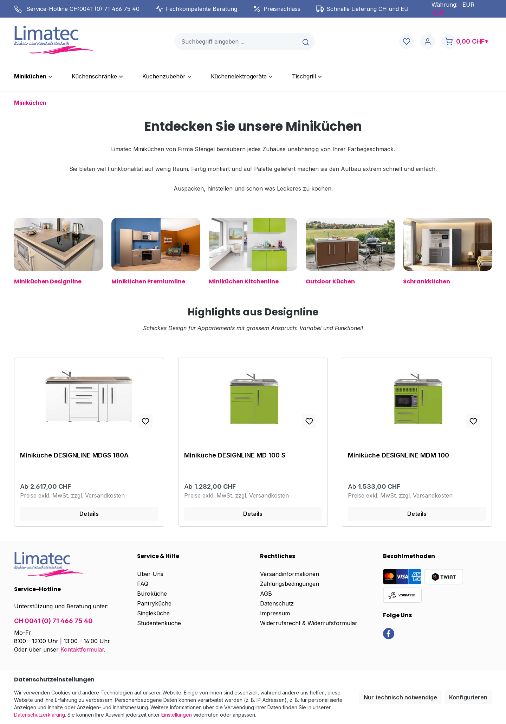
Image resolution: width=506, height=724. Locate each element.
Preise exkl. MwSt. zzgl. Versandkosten (72, 495)
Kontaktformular (82, 649)
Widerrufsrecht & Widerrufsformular (308, 623)
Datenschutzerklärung (39, 715)
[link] (388, 633)
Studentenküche (159, 623)
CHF (439, 13)
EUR (468, 4)
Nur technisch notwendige (400, 697)
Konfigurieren (468, 697)
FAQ (142, 583)
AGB (266, 593)
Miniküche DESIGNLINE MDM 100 (398, 455)
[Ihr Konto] (427, 41)
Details (89, 513)
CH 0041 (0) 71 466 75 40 (53, 620)
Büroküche (152, 593)
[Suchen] (306, 41)
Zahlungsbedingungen (289, 583)
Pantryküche (154, 603)
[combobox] (236, 41)
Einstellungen (176, 715)
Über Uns (150, 573)
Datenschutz (277, 603)
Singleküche (153, 613)
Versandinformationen (289, 573)
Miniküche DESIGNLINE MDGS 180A (74, 455)
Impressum (275, 613)
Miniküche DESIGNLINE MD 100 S (234, 455)
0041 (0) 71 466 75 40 (109, 8)
